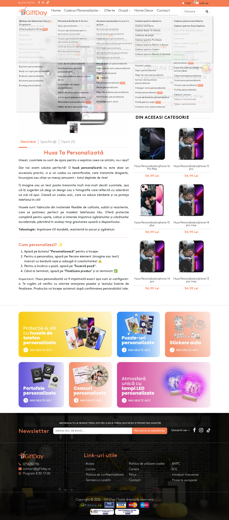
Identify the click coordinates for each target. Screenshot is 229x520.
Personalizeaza (172, 57)
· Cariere (133, 469)
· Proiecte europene (183, 480)
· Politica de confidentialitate (104, 474)
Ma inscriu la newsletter (149, 430)
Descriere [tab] (28, 142)
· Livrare (89, 469)
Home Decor (143, 10)
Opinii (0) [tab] (68, 141)
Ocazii (124, 10)
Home (56, 10)
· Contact (134, 480)
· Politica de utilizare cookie (145, 463)
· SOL (174, 469)
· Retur (132, 474)
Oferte (109, 10)
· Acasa (89, 463)
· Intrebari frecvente (184, 474)
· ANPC (175, 463)
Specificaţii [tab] (48, 141)
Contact (163, 10)
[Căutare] (207, 11)
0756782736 (28, 3)
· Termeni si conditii (97, 480)
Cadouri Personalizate (82, 10)
